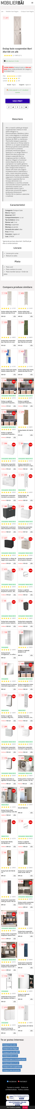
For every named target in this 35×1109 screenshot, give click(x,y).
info (15, 316)
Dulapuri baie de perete (11, 1070)
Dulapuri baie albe (9, 1045)
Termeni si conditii (13, 1087)
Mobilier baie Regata (12, 11)
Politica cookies (23, 1090)
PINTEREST (22, 1082)
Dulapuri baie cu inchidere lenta (14, 1059)
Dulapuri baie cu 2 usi (10, 1063)
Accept (25, 1107)
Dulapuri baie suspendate (12, 1067)
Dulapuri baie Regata (27, 11)
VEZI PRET (17, 100)
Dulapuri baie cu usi (10, 1056)
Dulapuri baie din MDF (11, 1052)
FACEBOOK (12, 1082)
